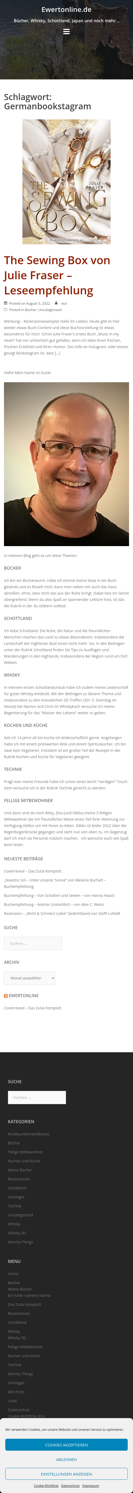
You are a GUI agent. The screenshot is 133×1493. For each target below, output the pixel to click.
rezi (64, 303)
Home (13, 1273)
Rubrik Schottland (36, 649)
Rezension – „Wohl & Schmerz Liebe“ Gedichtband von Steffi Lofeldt (62, 913)
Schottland (18, 618)
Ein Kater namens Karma (29, 1295)
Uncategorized (50, 309)
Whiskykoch (70, 706)
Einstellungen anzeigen (66, 1474)
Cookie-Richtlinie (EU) (26, 1416)
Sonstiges (16, 1196)
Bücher (31, 309)
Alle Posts (16, 1391)
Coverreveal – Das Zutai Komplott (32, 871)
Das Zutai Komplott (24, 1304)
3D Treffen (73, 700)
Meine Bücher (20, 1169)
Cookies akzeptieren (66, 1444)
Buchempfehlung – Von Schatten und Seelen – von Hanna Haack (59, 895)
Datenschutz (70, 1485)
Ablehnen (66, 1459)
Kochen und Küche (25, 725)
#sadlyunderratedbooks (28, 1133)
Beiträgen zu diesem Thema (89, 693)
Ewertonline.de (67, 9)
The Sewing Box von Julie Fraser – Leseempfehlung (57, 275)
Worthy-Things (20, 1241)
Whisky (12, 675)
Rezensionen (19, 1178)
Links (12, 1400)
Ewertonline (23, 996)
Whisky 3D (17, 1232)
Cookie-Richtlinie (46, 1485)
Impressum (90, 1485)
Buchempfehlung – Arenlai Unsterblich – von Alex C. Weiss (54, 904)
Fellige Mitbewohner (28, 800)
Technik (13, 769)
